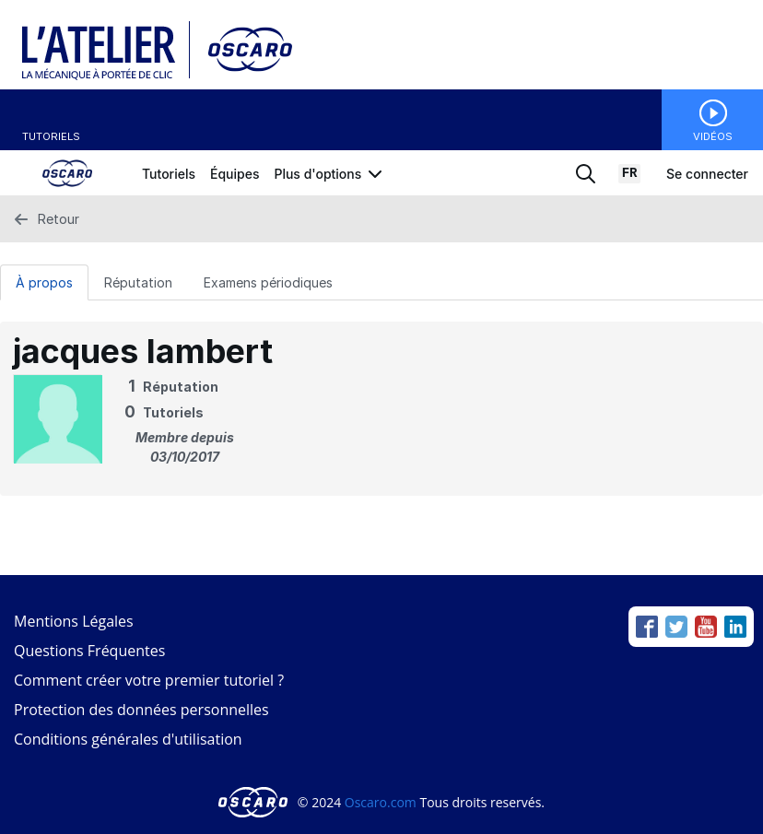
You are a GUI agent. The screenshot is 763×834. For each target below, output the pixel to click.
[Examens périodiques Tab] (268, 282)
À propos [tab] (44, 282)
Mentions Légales (74, 621)
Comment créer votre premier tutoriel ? (149, 680)
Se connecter (707, 174)
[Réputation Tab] (138, 282)
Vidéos (713, 136)
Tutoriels (51, 136)
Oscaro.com (381, 802)
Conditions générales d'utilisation (128, 739)
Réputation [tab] (138, 282)
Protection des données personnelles (141, 709)
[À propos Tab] (44, 282)
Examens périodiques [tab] (268, 282)
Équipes (234, 174)
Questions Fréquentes (89, 650)
